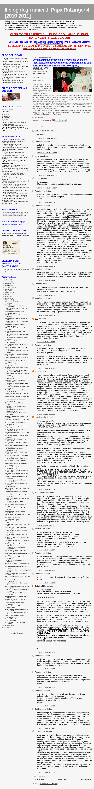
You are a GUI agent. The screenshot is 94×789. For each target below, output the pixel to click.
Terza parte (5, 114)
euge (37, 371)
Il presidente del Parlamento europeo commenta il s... (15, 341)
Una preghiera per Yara (11, 486)
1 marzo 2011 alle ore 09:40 (46, 368)
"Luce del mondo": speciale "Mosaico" (14, 184)
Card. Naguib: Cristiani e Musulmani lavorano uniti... (15, 544)
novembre (8, 283)
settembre (8, 287)
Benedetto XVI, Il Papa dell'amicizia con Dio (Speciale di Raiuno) (15, 202)
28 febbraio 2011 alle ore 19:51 (47, 138)
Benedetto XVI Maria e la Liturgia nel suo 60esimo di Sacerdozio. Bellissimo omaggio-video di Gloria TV (16, 169)
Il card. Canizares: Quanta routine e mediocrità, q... (15, 305)
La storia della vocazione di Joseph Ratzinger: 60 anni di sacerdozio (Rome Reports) (14, 157)
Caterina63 (39, 417)
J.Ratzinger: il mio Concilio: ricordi (12, 125)
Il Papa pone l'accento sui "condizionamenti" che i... (13, 518)
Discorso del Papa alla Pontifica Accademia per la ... (14, 410)
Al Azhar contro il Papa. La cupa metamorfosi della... (14, 580)
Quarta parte (6, 116)
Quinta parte (6, 117)
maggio (7, 294)
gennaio (8, 625)
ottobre (7, 285)
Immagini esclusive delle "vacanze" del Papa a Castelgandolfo (14, 191)
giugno (7, 292)
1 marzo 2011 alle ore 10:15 (46, 414)
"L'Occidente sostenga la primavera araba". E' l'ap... (15, 325)
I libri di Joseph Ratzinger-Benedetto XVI (14, 233)
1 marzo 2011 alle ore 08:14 (46, 315)
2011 (5, 280)
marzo (7, 298)
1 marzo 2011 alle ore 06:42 (46, 266)
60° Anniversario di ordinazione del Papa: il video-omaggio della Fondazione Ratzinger (15, 149)
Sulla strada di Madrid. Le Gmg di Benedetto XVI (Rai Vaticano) (13, 145)
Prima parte (5, 111)
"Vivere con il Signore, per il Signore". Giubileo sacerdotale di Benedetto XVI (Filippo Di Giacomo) (14, 141)
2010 (5, 627)
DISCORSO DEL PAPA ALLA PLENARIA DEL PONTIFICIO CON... (16, 371)
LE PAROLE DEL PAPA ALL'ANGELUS (16, 458)
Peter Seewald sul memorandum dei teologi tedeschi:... (15, 547)
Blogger (19, 633)
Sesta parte (5, 119)
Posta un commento (38, 776)
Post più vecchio (86, 779)
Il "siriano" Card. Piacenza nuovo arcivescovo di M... (14, 619)
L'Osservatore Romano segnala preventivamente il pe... (14, 502)
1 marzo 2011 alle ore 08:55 (46, 342)
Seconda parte (6, 113)
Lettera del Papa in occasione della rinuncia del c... (15, 511)
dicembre (8, 282)
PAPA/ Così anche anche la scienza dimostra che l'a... (15, 390)
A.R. (36, 319)
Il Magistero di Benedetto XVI (11, 64)
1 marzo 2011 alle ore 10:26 (46, 489)
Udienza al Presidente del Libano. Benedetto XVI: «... (14, 606)
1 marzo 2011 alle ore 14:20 (46, 669)
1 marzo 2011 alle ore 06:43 (46, 280)
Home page (62, 779)
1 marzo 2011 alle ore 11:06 (46, 583)
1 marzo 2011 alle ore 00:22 (46, 202)
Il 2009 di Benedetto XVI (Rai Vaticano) (15, 193)
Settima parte (6, 121)
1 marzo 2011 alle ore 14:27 (46, 687)
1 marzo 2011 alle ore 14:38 (46, 706)
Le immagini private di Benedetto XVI (14, 173)
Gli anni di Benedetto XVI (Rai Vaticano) (15, 195)
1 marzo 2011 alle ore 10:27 (46, 550)
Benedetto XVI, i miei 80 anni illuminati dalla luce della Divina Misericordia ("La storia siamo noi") (14, 198)
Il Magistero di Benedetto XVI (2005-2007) (15, 66)
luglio (7, 291)
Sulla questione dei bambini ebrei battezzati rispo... (14, 312)
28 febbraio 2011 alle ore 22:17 (47, 188)
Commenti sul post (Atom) (49, 784)
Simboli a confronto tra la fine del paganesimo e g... (14, 616)
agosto (7, 289)
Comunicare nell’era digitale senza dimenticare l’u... (15, 400)
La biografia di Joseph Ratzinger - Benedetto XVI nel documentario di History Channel (15, 187)
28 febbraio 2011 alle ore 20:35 (47, 175)
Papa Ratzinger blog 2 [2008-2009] (13, 80)
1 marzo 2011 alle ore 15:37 (46, 772)
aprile (7, 296)
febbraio (8, 300)
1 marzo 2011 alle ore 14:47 (46, 728)
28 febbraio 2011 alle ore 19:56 (47, 153)
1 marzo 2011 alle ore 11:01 (46, 570)
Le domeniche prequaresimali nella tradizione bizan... (15, 480)
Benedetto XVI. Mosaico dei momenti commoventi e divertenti (14, 165)
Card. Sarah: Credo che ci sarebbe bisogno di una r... (15, 380)
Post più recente (38, 779)
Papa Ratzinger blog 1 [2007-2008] (13, 82)
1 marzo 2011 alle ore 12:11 (46, 652)
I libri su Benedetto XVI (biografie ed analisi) (15, 235)
